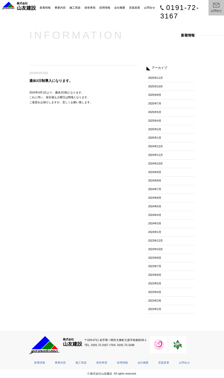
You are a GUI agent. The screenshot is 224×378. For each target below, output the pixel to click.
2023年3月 (154, 300)
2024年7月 (154, 189)
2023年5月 (154, 283)
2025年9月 (154, 94)
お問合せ (149, 7)
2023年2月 (154, 309)
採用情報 (104, 7)
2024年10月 (155, 163)
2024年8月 (154, 180)
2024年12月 (155, 146)
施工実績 (74, 7)
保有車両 (89, 7)
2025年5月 (154, 112)
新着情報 (45, 7)
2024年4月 (154, 215)
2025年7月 (154, 103)
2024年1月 (154, 232)
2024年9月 (154, 172)
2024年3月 (154, 223)
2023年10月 (155, 249)
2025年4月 (154, 120)
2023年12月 (155, 240)
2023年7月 (154, 266)
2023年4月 (154, 292)
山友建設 (19, 6)
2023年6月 (154, 274)
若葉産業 (134, 7)
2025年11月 (155, 77)
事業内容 (60, 7)
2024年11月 (155, 154)
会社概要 (119, 7)
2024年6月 (154, 197)
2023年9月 (154, 257)
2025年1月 (154, 137)
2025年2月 (154, 129)
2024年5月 (154, 206)
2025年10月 (155, 86)
